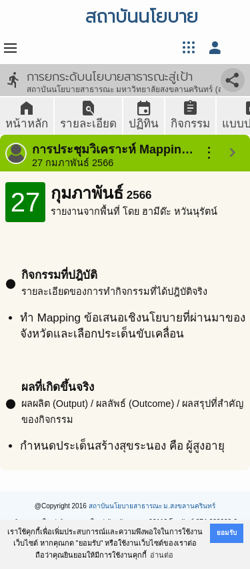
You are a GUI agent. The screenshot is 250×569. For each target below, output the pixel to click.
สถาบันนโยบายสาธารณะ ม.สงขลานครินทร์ (152, 506)
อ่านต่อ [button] (161, 555)
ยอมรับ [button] (227, 532)
